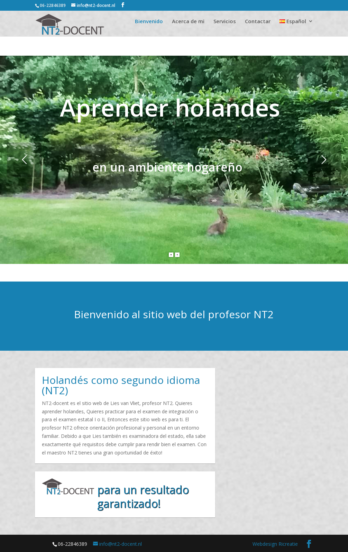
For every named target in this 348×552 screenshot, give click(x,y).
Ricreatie (288, 544)
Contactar (258, 22)
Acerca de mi (188, 22)
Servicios (224, 22)
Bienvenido (149, 22)
